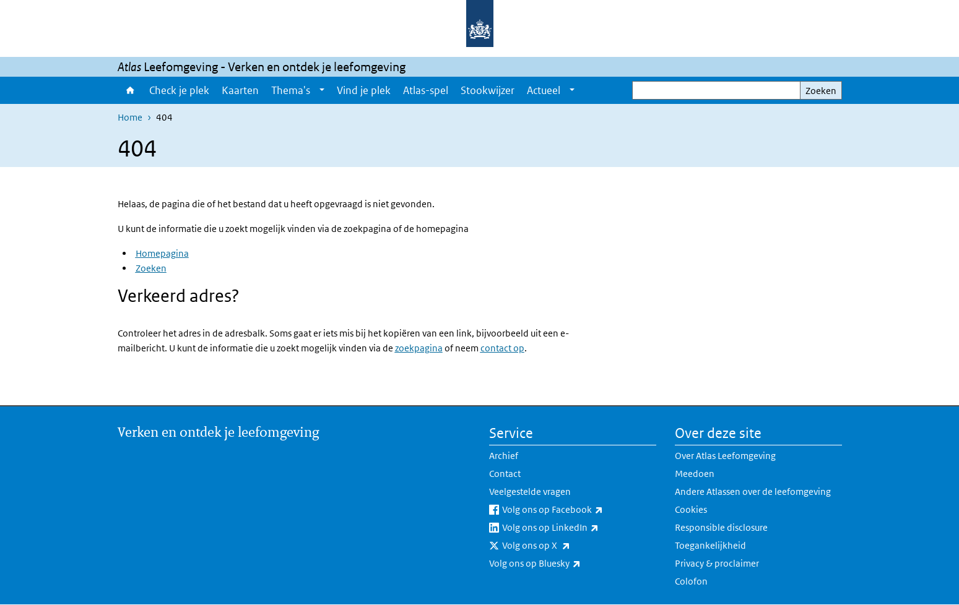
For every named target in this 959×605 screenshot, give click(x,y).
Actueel (543, 90)
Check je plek (179, 90)
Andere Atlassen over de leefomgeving (753, 491)
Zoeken (820, 91)
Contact (505, 473)
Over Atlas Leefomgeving (725, 455)
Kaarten (240, 90)
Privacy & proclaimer (717, 563)
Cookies (691, 509)
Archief (503, 455)
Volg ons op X (563, 545)
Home (130, 90)
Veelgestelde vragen (530, 491)
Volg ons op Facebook (579, 509)
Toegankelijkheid (710, 545)
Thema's (290, 90)
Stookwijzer (487, 90)
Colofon (691, 581)
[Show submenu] (322, 90)
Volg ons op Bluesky (562, 563)
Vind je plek (364, 90)
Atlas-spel (425, 90)
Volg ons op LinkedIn (577, 527)
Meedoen (694, 473)
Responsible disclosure (721, 527)
